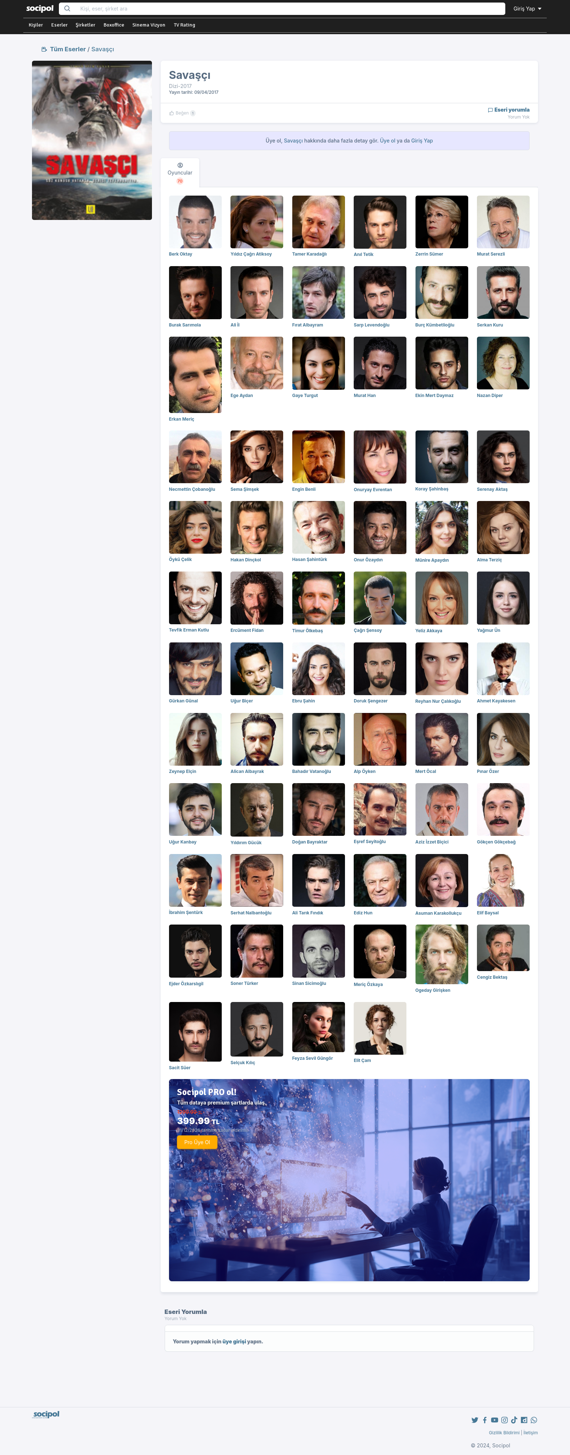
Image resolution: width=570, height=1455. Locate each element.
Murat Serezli (491, 254)
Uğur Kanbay (183, 842)
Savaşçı (102, 49)
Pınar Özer (488, 771)
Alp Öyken (365, 771)
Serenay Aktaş (492, 489)
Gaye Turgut (305, 395)
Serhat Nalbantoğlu (251, 912)
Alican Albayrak (247, 771)
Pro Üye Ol (197, 1142)
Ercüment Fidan (247, 630)
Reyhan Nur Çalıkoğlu (438, 701)
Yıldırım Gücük (245, 842)
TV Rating (184, 25)
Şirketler (85, 25)
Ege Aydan (241, 395)
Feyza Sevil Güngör (312, 1058)
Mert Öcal (426, 771)
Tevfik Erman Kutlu (189, 630)
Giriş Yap (528, 8)
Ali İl (235, 325)
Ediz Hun (363, 912)
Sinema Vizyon (148, 25)
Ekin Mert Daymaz (435, 395)
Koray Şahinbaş (432, 489)
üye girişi (234, 1341)
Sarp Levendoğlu (371, 325)
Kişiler (36, 25)
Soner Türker (244, 983)
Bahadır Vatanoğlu (311, 771)
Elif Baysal (488, 912)
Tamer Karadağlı (309, 254)
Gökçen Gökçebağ (496, 842)
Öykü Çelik (180, 559)
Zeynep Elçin (182, 771)
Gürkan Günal (183, 701)
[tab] (180, 172)
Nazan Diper (490, 395)
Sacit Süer (179, 1067)
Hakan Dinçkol (245, 559)
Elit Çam (362, 1060)
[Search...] (290, 9)
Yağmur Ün (488, 630)
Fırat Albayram (307, 325)
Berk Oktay (180, 254)
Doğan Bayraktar (310, 842)
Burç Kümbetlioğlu (435, 325)
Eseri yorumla (509, 110)
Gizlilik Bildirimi (504, 1432)
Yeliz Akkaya (429, 630)
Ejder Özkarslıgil (186, 983)
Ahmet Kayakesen (496, 701)
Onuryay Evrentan (373, 489)
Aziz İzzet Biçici (432, 842)
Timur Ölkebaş (307, 630)
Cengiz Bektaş (492, 977)
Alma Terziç (489, 559)
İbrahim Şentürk (186, 912)
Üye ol (387, 140)
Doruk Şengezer (371, 701)
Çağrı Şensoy (368, 630)
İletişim (530, 1432)
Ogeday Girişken (433, 990)
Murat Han (365, 395)
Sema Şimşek (244, 489)
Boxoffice (114, 25)
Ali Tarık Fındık (308, 912)
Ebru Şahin (303, 701)
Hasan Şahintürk (309, 559)
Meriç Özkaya (368, 984)
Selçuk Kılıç (242, 1062)
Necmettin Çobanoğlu (192, 489)
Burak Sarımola (185, 325)
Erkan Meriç (181, 419)
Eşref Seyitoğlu (370, 841)
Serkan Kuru (490, 325)
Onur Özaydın (368, 559)
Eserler (59, 25)
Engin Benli (304, 489)
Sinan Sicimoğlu (309, 983)
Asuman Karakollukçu (439, 913)
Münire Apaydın (432, 560)
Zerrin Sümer (429, 254)
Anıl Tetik (363, 254)
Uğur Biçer (241, 701)
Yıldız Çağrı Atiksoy (251, 254)
